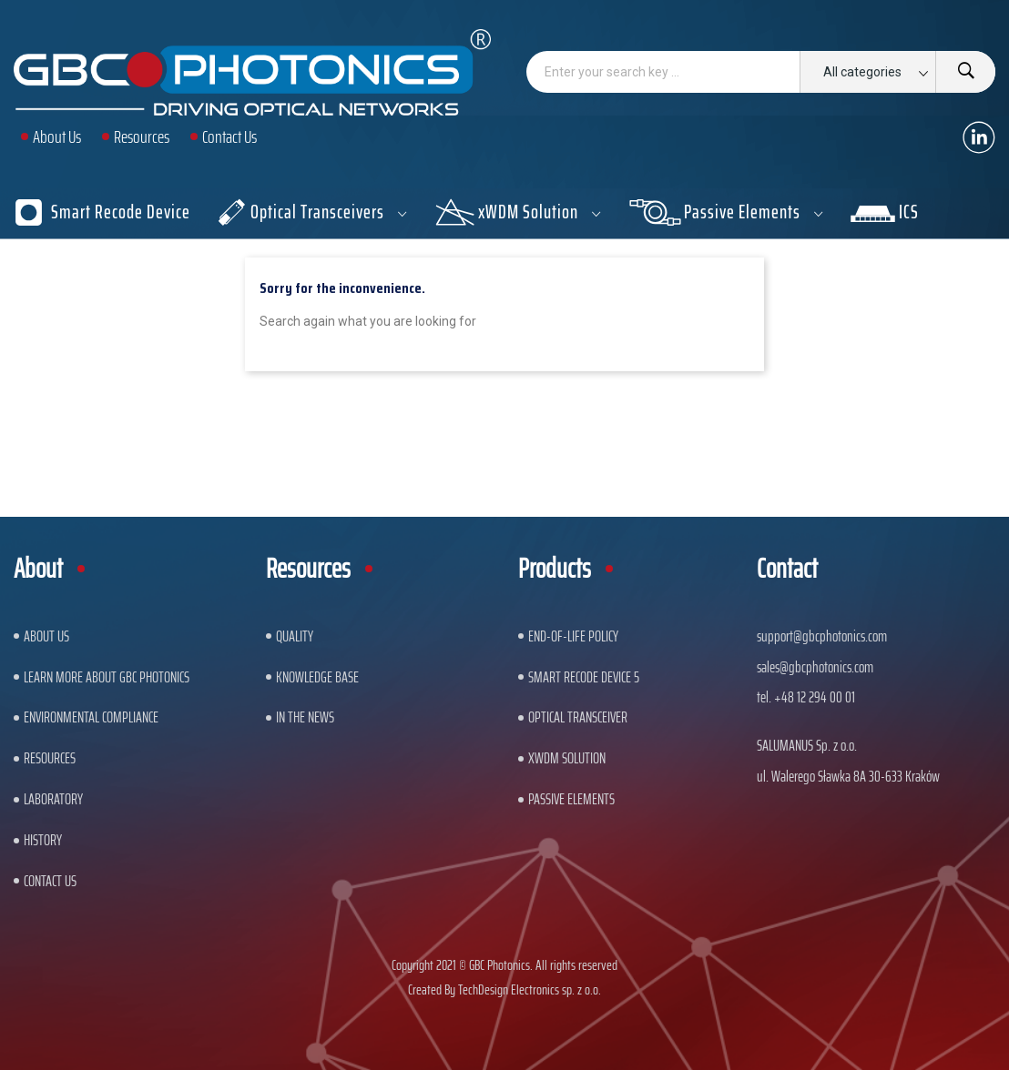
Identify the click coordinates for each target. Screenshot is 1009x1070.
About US (46, 636)
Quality (294, 636)
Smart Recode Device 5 (583, 677)
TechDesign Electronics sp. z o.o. (529, 989)
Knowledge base (317, 677)
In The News (305, 717)
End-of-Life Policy (573, 636)
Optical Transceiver (577, 717)
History (43, 840)
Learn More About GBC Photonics (106, 677)
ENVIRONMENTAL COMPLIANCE (91, 717)
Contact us (50, 881)
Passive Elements (571, 799)
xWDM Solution (567, 758)
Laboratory (53, 799)
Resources (50, 758)
